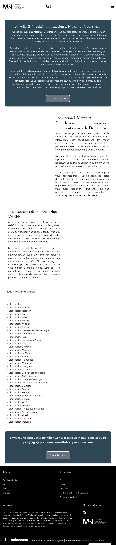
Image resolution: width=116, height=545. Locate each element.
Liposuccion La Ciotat (20, 343)
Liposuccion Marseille (20, 422)
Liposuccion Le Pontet (20, 346)
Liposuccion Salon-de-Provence (25, 395)
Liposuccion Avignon (19, 324)
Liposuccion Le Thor (19, 353)
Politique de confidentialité (78, 540)
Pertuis (25, 392)
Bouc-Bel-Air (28, 333)
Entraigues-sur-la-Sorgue (34, 382)
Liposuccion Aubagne (20, 320)
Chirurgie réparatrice (68, 497)
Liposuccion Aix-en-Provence (24, 412)
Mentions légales (55, 540)
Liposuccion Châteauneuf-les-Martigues (30, 330)
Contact (6, 493)
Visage (62, 484)
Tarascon (26, 311)
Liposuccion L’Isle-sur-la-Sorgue (25, 340)
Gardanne (26, 418)
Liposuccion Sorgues (20, 399)
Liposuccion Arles (18, 317)
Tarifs (5, 484)
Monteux (26, 350)
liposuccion (35, 71)
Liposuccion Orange (19, 389)
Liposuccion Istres (18, 337)
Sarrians (25, 356)
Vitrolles (25, 415)
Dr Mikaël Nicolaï (10, 480)
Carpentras (27, 359)
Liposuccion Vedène (19, 405)
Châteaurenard (29, 376)
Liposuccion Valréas (19, 402)
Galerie (6, 489)
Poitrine (63, 480)
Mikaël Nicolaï (38, 540)
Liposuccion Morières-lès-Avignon (26, 379)
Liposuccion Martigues (20, 366)
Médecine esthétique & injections (74, 493)
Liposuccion (15, 304)
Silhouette (64, 489)
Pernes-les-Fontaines (32, 408)
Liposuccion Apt (17, 314)
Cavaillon (26, 386)
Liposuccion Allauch (19, 307)
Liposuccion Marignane (21, 363)
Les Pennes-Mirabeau (33, 373)
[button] (58, 98)
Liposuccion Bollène (19, 327)
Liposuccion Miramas (20, 369)
